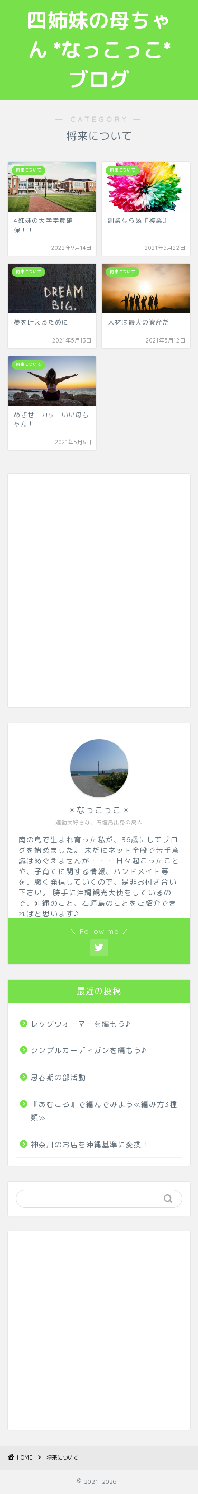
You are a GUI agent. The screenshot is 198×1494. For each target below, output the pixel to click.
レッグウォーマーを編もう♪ (81, 1024)
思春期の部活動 (58, 1077)
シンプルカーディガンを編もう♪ (89, 1050)
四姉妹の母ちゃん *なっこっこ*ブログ (99, 49)
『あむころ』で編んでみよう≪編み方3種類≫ (104, 1111)
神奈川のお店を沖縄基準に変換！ (90, 1144)
